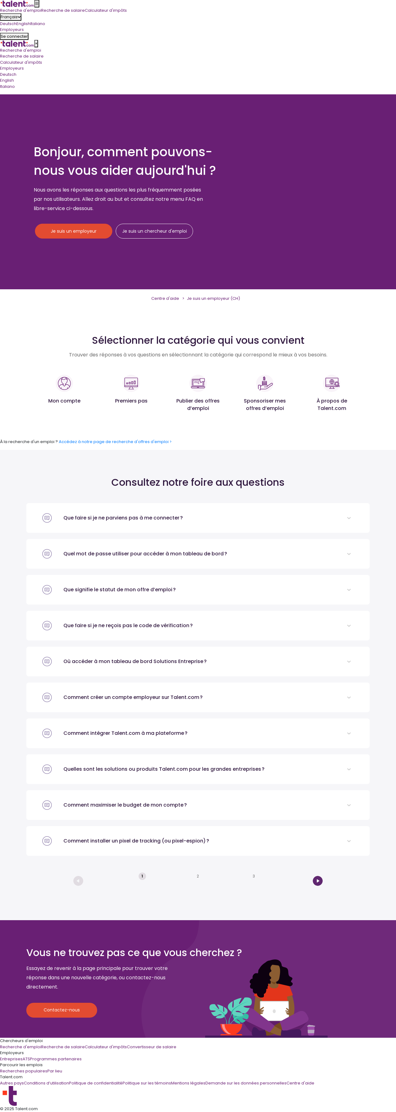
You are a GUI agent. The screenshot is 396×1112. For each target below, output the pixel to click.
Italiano (37, 24)
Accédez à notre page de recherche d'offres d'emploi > (115, 442)
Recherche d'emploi (20, 50)
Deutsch (8, 24)
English (23, 24)
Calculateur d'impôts (21, 62)
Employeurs (12, 68)
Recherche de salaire (22, 56)
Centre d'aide (165, 298)
